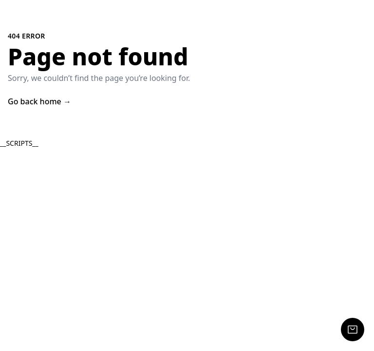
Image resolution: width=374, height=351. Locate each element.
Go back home (39, 101)
